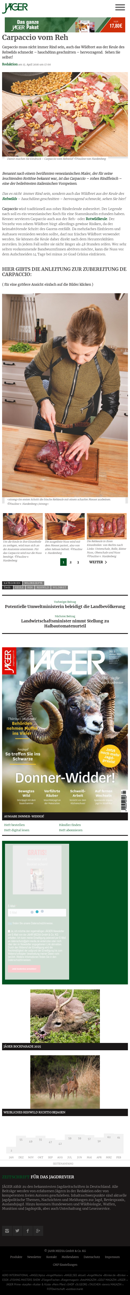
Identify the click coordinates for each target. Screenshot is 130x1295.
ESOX (5, 1280)
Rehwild (43, 587)
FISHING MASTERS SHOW (25, 1280)
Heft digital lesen (16, 830)
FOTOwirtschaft (56, 1289)
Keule (19, 587)
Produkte (16, 1257)
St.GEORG (81, 1284)
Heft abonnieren (70, 830)
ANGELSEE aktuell (75, 1275)
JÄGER (122, 1280)
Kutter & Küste (42, 1284)
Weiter (96, 562)
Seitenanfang (63, 1163)
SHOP (70, 1284)
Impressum (112, 1257)
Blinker (122, 1275)
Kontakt (51, 1257)
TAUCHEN (95, 1284)
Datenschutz (92, 1257)
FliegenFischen (51, 1280)
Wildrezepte (34, 583)
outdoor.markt (75, 1289)
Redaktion (10, 64)
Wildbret (59, 587)
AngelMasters (55, 1275)
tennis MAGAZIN (112, 1284)
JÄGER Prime (13, 1284)
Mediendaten (70, 1257)
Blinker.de (110, 1275)
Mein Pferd (59, 1284)
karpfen (27, 1284)
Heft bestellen (14, 825)
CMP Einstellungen (65, 1265)
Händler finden (70, 825)
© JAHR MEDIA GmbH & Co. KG (65, 1251)
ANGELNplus (38, 1275)
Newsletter (34, 1257)
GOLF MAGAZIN (108, 1280)
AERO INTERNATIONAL (15, 1275)
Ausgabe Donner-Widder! (24, 816)
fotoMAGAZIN (89, 1280)
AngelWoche (95, 1275)
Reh (30, 587)
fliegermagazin (70, 1280)
